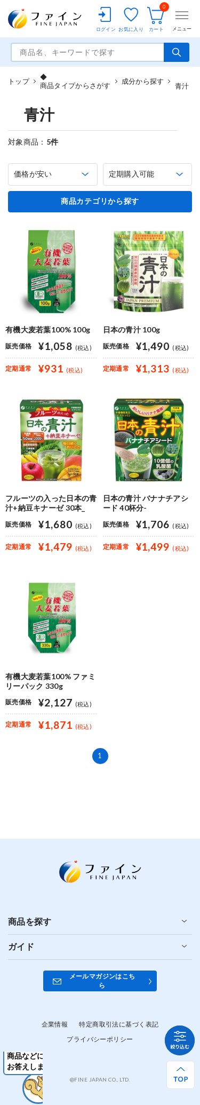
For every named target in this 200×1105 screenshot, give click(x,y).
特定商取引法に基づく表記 (118, 1024)
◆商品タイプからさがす (75, 81)
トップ (18, 81)
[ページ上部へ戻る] (180, 1075)
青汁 (182, 81)
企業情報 (55, 1024)
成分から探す (143, 81)
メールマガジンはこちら (102, 980)
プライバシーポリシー (100, 1039)
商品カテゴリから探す (100, 201)
